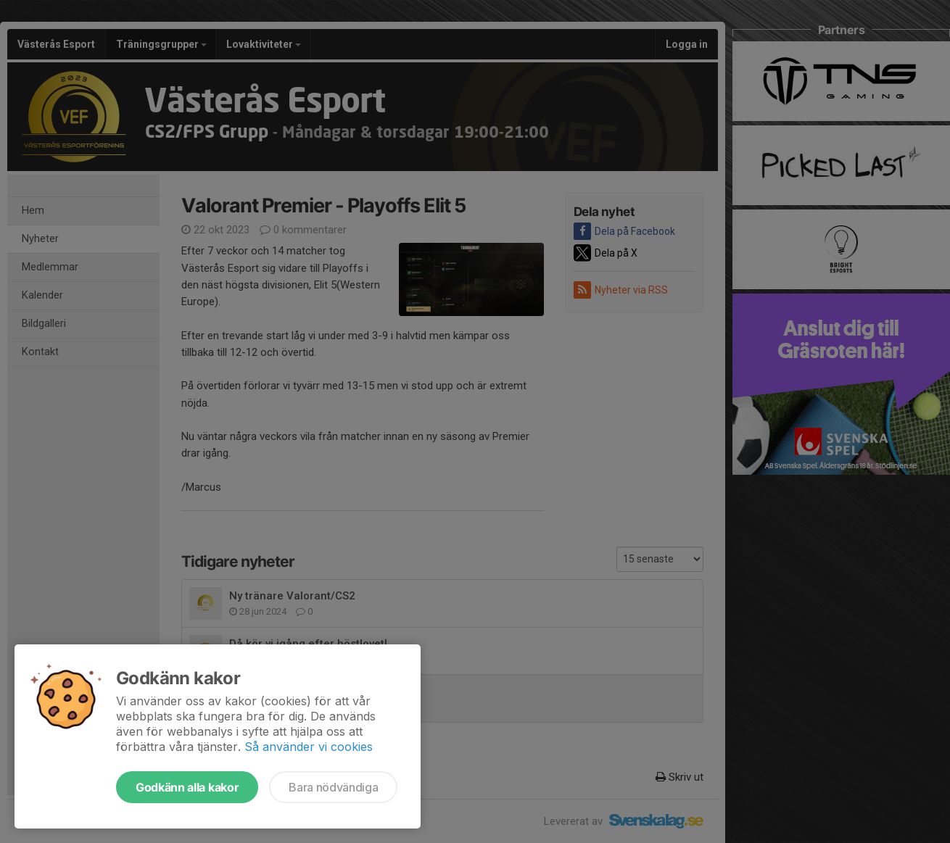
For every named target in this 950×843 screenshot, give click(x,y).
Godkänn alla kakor (187, 787)
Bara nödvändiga (333, 787)
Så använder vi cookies (308, 746)
